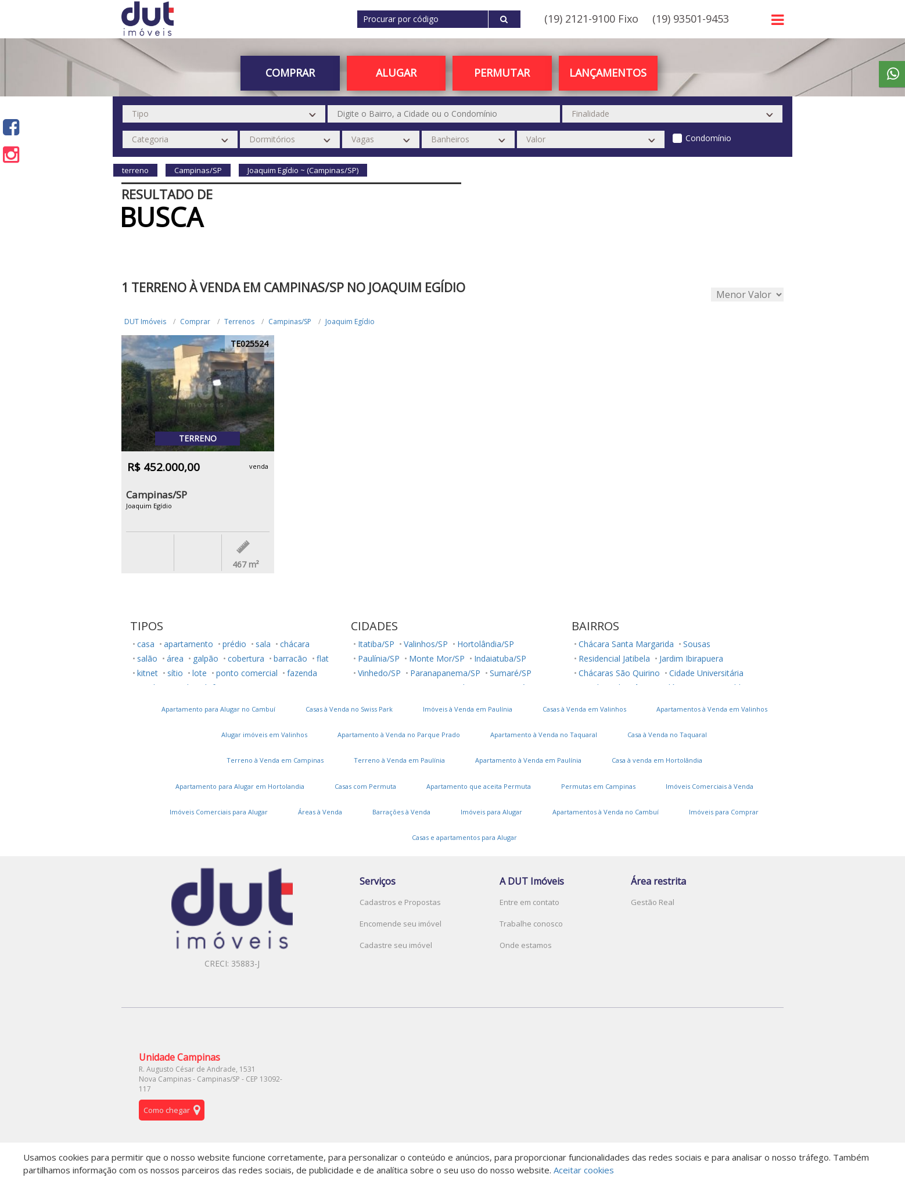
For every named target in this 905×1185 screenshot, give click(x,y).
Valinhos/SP (426, 643)
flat (323, 658)
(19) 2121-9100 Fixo (591, 19)
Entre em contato (529, 902)
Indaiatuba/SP (500, 658)
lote (199, 672)
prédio (234, 643)
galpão (205, 658)
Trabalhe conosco (531, 923)
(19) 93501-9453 (690, 19)
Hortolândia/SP (485, 643)
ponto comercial (247, 672)
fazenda (302, 672)
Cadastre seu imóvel (396, 945)
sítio (175, 672)
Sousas (696, 643)
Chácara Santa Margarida (626, 643)
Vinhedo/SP (379, 672)
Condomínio (708, 138)
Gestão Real (652, 902)
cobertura (246, 658)
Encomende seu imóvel (400, 923)
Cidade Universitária (706, 672)
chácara (295, 643)
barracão (290, 658)
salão (147, 658)
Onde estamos (526, 945)
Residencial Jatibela (614, 658)
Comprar (290, 73)
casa (146, 643)
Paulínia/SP (379, 658)
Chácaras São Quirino (619, 672)
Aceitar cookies (584, 1170)
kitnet (147, 672)
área (175, 658)
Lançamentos (608, 73)
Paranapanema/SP (445, 672)
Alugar (396, 73)
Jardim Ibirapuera (691, 658)
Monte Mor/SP (437, 658)
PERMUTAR (502, 73)
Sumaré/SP (510, 672)
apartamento (188, 643)
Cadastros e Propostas (400, 902)
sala (263, 643)
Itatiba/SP (376, 643)
